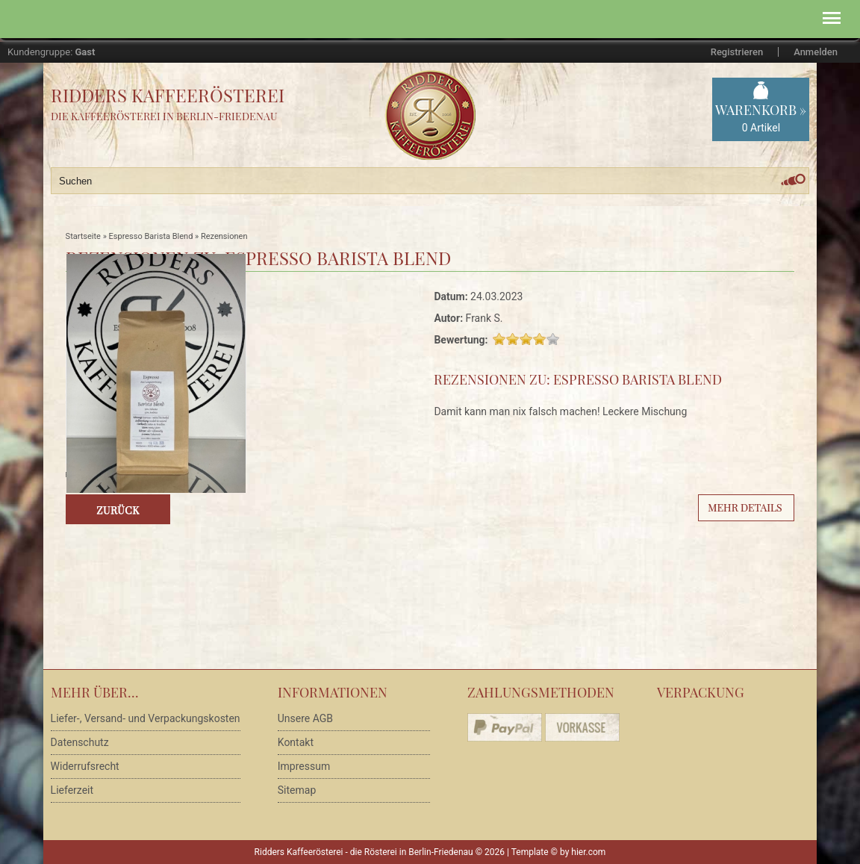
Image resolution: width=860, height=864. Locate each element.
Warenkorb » (760, 118)
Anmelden (816, 52)
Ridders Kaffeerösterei (167, 95)
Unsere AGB (305, 718)
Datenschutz (80, 742)
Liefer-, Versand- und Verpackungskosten (145, 718)
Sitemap (297, 790)
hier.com (588, 852)
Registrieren (737, 52)
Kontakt (296, 742)
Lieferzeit (72, 790)
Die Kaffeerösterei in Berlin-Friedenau (164, 116)
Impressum (304, 766)
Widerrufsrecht (85, 766)
